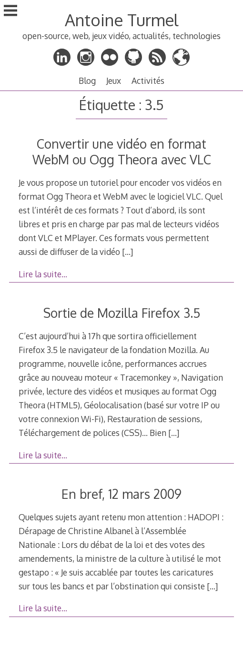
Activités (148, 80)
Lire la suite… (43, 274)
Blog (87, 80)
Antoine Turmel (121, 20)
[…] (127, 251)
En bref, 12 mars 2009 (121, 494)
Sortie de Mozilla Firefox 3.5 (121, 313)
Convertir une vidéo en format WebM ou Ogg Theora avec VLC (121, 151)
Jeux (113, 80)
